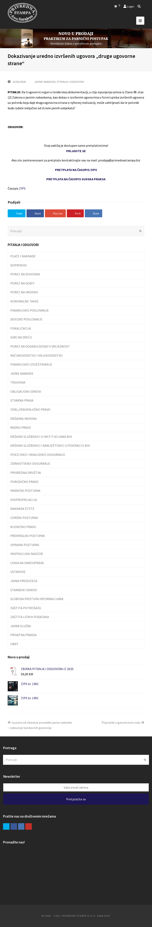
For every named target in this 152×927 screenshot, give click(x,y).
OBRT (14, 644)
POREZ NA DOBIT (22, 283)
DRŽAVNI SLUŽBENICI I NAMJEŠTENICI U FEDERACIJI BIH (50, 445)
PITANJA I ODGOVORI (70, 82)
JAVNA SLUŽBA (20, 626)
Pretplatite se (76, 799)
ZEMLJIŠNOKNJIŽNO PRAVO (30, 409)
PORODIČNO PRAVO (24, 482)
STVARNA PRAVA (21, 400)
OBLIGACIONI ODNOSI (25, 391)
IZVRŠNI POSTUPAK (24, 518)
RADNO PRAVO (20, 427)
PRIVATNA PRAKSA (23, 635)
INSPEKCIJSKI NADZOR (26, 554)
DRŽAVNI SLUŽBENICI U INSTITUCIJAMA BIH (41, 437)
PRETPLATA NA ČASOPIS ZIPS (76, 170)
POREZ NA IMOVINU (24, 292)
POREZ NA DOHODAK (25, 274)
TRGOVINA (17, 382)
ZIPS (22, 188)
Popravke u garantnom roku (123, 722)
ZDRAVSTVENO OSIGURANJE (30, 463)
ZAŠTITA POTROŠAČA (25, 608)
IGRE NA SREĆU (21, 337)
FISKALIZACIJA (20, 328)
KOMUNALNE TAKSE (24, 301)
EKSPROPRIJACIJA (23, 500)
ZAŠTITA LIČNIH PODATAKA (29, 617)
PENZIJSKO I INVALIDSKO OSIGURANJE (37, 455)
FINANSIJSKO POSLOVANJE (29, 310)
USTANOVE (18, 572)
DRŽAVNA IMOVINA (23, 419)
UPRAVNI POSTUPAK (24, 545)
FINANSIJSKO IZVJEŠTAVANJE (31, 364)
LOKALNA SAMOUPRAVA (27, 563)
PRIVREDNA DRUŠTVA (25, 473)
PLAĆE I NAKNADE (23, 256)
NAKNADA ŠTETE (22, 509)
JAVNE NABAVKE (45, 82)
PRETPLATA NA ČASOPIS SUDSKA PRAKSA (75, 179)
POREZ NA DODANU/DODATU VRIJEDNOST (40, 346)
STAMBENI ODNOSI (23, 590)
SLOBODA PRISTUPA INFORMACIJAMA (36, 599)
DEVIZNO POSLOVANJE (26, 319)
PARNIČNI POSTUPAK (25, 491)
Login (130, 6)
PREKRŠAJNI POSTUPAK (27, 536)
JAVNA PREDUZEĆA (23, 581)
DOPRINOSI (18, 265)
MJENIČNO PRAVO (23, 527)
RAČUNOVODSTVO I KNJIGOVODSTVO (36, 355)
